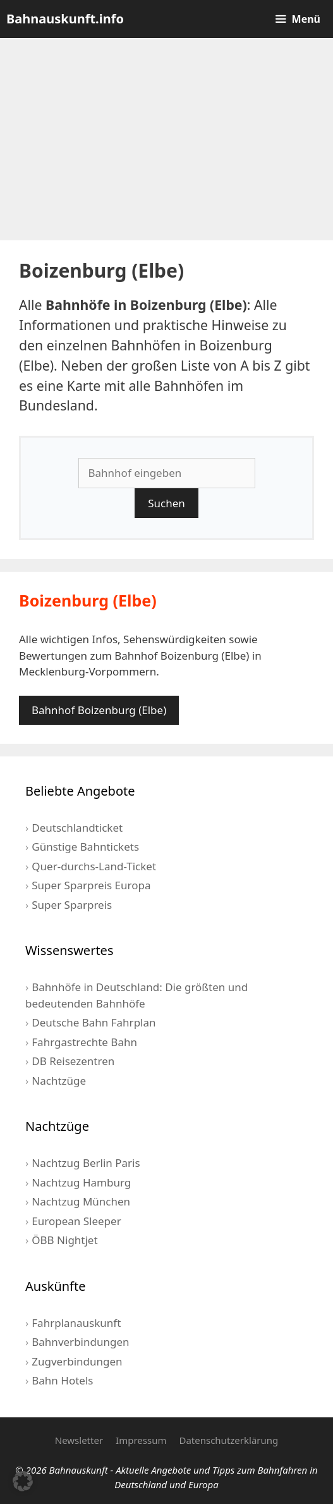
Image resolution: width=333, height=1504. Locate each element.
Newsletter (79, 1440)
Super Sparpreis (72, 904)
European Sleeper (76, 1221)
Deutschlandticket (77, 827)
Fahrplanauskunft (76, 1323)
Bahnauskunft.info (65, 18)
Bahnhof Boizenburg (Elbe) (99, 710)
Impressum (141, 1440)
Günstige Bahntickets (85, 846)
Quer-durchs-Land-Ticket (94, 866)
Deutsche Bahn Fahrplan (93, 1022)
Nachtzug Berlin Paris (86, 1163)
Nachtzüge (59, 1080)
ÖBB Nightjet (64, 1240)
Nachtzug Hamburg (81, 1182)
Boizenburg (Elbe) (88, 600)
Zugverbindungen (77, 1361)
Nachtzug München (81, 1201)
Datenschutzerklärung (228, 1440)
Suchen (166, 503)
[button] (22, 1481)
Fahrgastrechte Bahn (84, 1042)
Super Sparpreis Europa (91, 885)
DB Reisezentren (73, 1061)
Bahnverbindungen (80, 1341)
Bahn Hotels (62, 1380)
